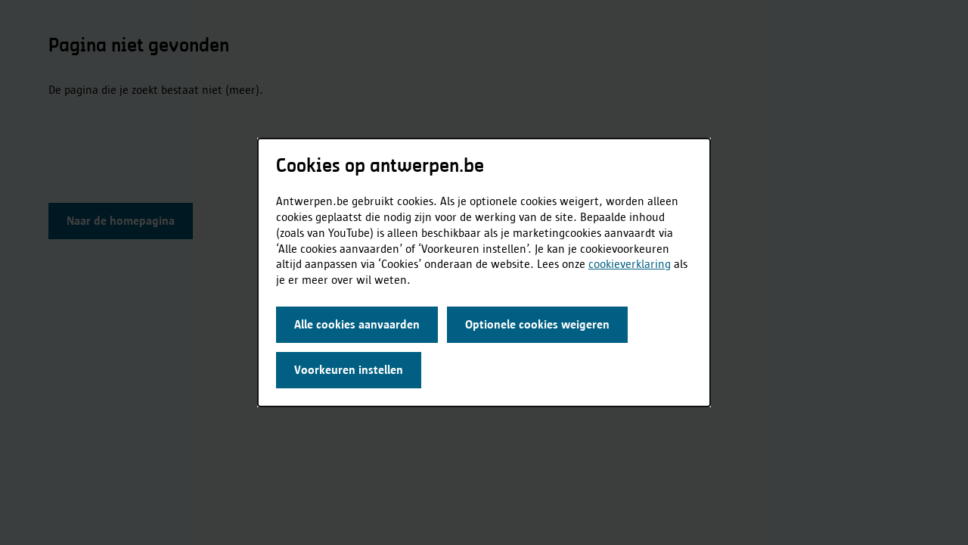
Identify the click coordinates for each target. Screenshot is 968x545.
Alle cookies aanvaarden (357, 324)
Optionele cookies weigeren (537, 324)
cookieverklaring (629, 263)
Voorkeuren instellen (348, 369)
